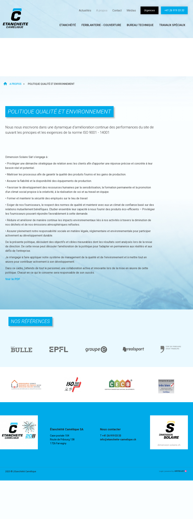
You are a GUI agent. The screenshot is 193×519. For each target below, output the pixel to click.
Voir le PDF (12, 279)
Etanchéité (68, 25)
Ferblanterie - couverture (101, 25)
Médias (131, 10)
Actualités (85, 10)
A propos (101, 10)
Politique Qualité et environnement (33, 57)
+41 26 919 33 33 (174, 10)
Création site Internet (175, 471)
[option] (21, 349)
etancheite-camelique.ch (15, 18)
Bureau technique (140, 25)
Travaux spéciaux (172, 25)
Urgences (149, 10)
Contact (117, 10)
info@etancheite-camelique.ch (118, 439)
